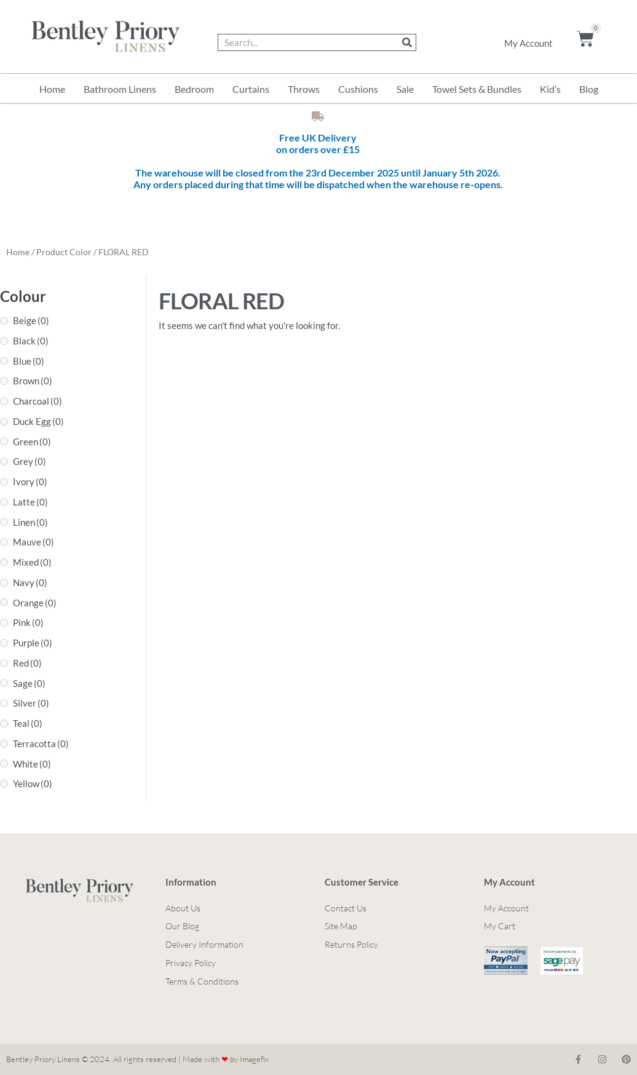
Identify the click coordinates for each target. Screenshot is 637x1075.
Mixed (32, 562)
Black (31, 340)
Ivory (30, 481)
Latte (30, 501)
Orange (35, 602)
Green (32, 441)
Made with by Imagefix (226, 1059)
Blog (588, 89)
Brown (32, 380)
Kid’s (550, 89)
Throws (304, 89)
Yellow (32, 783)
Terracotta (41, 743)
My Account (528, 43)
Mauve (33, 541)
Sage (29, 683)
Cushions (358, 89)
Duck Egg (38, 421)
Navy (30, 582)
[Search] (407, 42)
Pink (28, 622)
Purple (32, 642)
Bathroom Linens (120, 89)
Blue (28, 361)
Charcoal (37, 401)
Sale (405, 89)
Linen (30, 522)
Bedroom (194, 89)
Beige (31, 320)
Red (27, 662)
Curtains (250, 89)
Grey (29, 461)
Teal (27, 723)
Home (52, 89)
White (32, 763)
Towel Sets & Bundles (476, 89)
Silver (31, 702)
